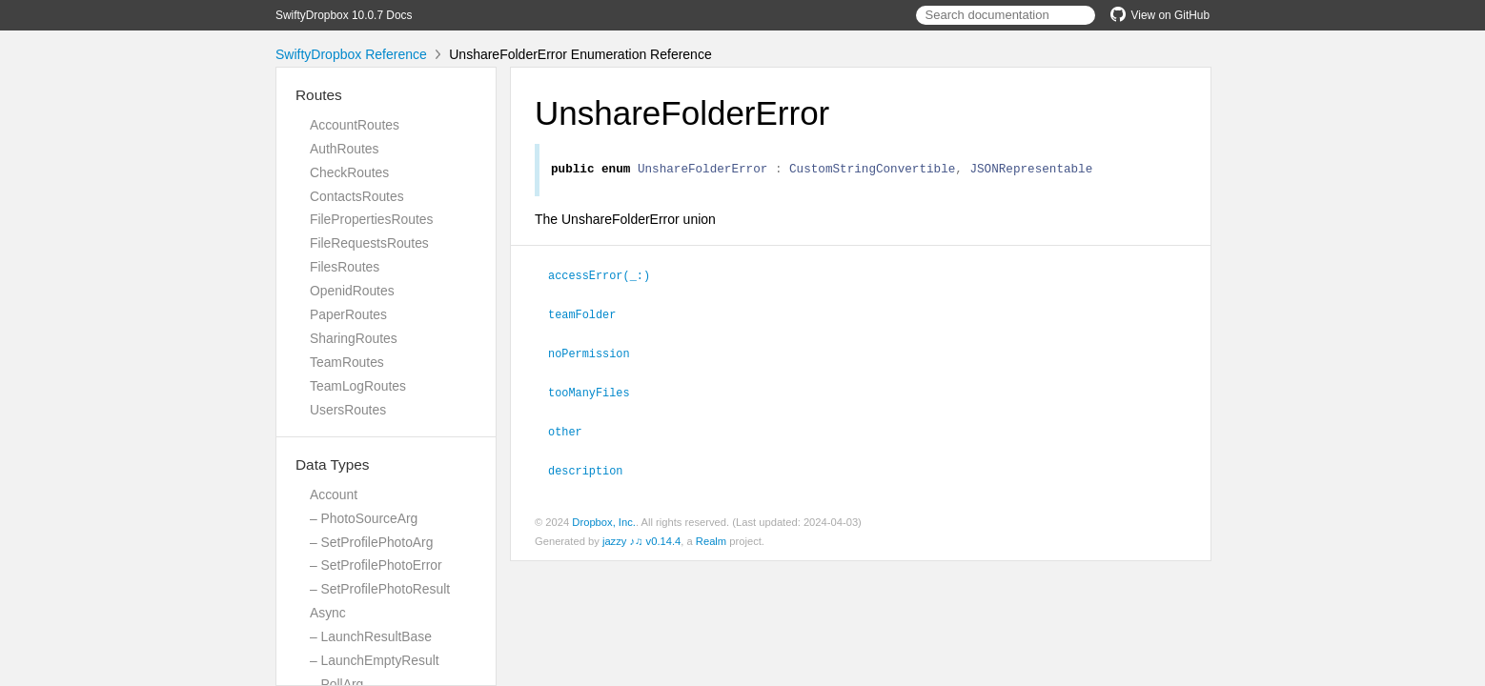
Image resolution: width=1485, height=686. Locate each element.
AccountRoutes (354, 124)
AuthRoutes (344, 148)
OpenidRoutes (352, 290)
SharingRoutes (353, 338)
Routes (318, 95)
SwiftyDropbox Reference (351, 54)
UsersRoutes (348, 409)
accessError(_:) (607, 277)
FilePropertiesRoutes (371, 219)
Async (328, 612)
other (573, 429)
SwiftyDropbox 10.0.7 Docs (343, 15)
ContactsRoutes (357, 196)
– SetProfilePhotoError (376, 565)
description (593, 467)
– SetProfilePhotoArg (371, 542)
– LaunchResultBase (371, 636)
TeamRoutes (347, 362)
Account (333, 494)
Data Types (332, 464)
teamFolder (590, 315)
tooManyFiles (597, 391)
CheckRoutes (349, 172)
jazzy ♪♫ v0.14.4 (641, 538)
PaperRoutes (348, 314)
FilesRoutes (344, 266)
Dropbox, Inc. (604, 519)
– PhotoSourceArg (363, 518)
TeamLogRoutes (358, 385)
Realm (711, 538)
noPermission (597, 353)
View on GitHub (1160, 15)
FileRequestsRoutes (369, 243)
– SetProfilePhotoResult (380, 588)
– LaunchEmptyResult (374, 660)
